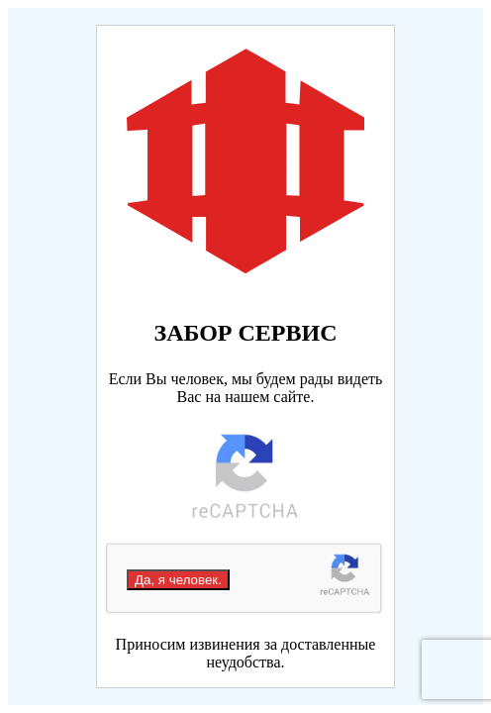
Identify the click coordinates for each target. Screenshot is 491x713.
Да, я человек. (178, 579)
